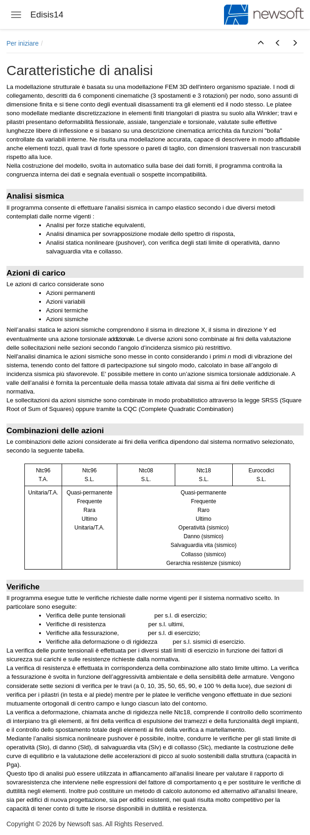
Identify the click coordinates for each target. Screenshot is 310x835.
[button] (261, 43)
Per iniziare (22, 43)
